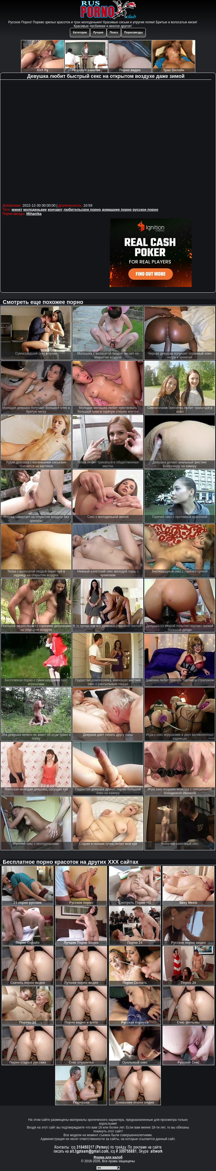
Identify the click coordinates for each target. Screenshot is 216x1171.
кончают (55, 209)
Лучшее (98, 32)
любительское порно (82, 209)
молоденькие (35, 209)
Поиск (114, 32)
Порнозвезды (133, 32)
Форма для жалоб (108, 1157)
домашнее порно (117, 209)
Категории (80, 32)
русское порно (145, 209)
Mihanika (34, 214)
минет (17, 209)
